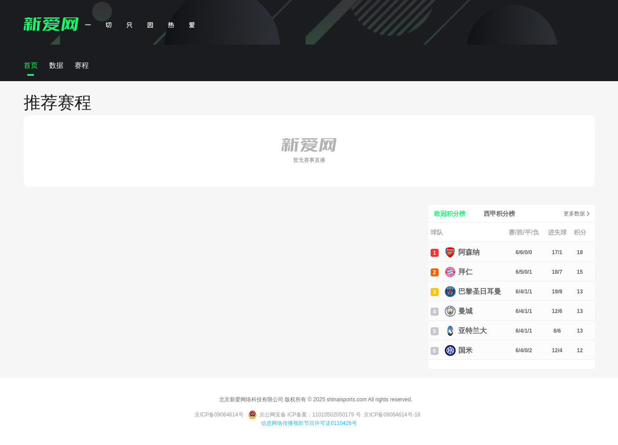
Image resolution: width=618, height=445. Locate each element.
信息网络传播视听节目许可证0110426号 (309, 423)
